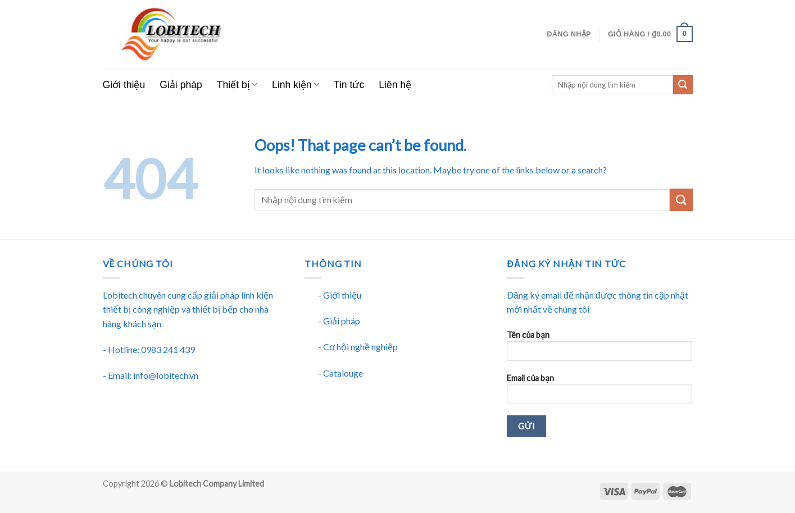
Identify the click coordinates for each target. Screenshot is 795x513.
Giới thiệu (124, 84)
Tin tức (349, 84)
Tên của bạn (599, 349)
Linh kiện (295, 84)
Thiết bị (237, 84)
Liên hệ (395, 84)
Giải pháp (181, 84)
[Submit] (681, 199)
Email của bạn (599, 392)
